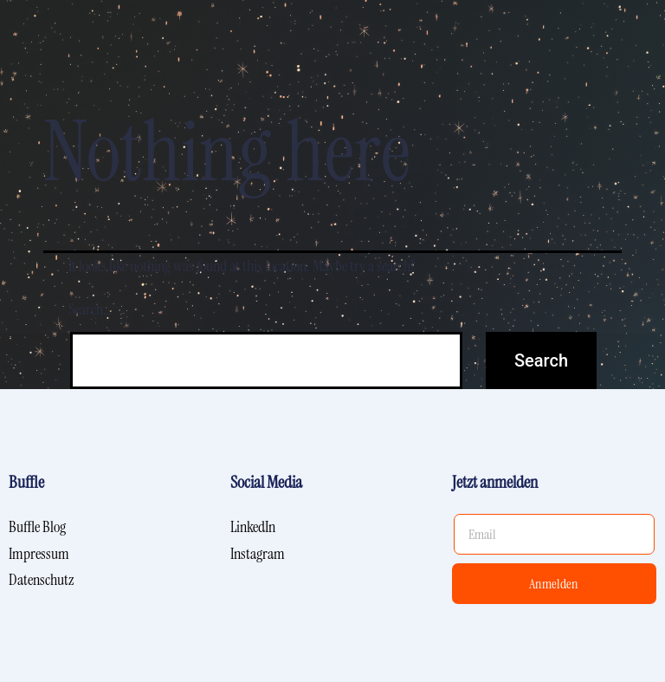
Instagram (257, 553)
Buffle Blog (37, 526)
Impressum (39, 553)
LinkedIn (252, 526)
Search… (90, 309)
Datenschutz (41, 579)
